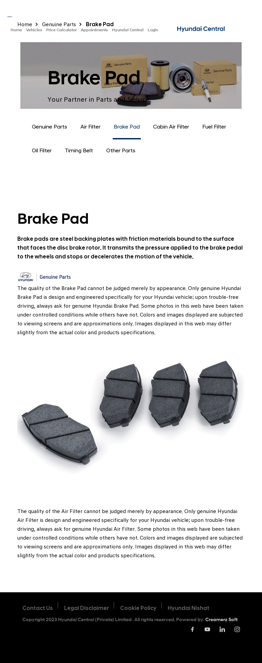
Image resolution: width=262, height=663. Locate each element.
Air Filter (90, 126)
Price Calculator (61, 29)
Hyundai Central (128, 29)
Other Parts (120, 150)
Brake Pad (127, 126)
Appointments (94, 29)
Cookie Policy (138, 608)
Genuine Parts (49, 126)
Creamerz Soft (221, 619)
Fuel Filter (214, 126)
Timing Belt (79, 150)
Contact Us (37, 608)
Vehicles (34, 29)
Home (16, 29)
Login (153, 29)
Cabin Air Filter (171, 126)
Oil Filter (42, 150)
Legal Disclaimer (86, 608)
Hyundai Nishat (188, 608)
